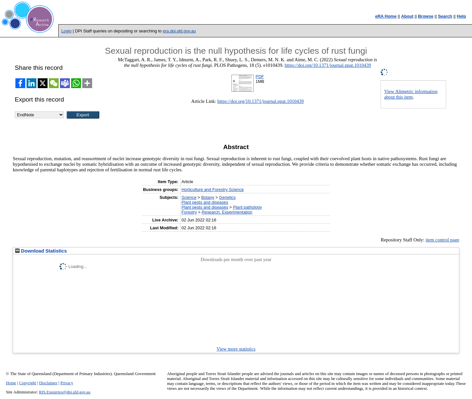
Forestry (189, 212)
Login (66, 30)
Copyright (27, 383)
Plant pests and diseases (205, 202)
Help (461, 16)
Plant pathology (247, 207)
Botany (207, 197)
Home (11, 383)
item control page (442, 239)
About (407, 16)
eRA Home (385, 16)
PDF (260, 76)
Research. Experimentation (227, 212)
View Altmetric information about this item (411, 94)
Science (189, 197)
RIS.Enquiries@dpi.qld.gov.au (64, 392)
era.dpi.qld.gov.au (179, 30)
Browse (425, 16)
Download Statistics (41, 251)
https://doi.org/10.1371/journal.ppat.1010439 (328, 65)
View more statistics (236, 349)
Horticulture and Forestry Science (213, 189)
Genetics (227, 197)
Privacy (66, 383)
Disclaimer (48, 383)
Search (445, 16)
